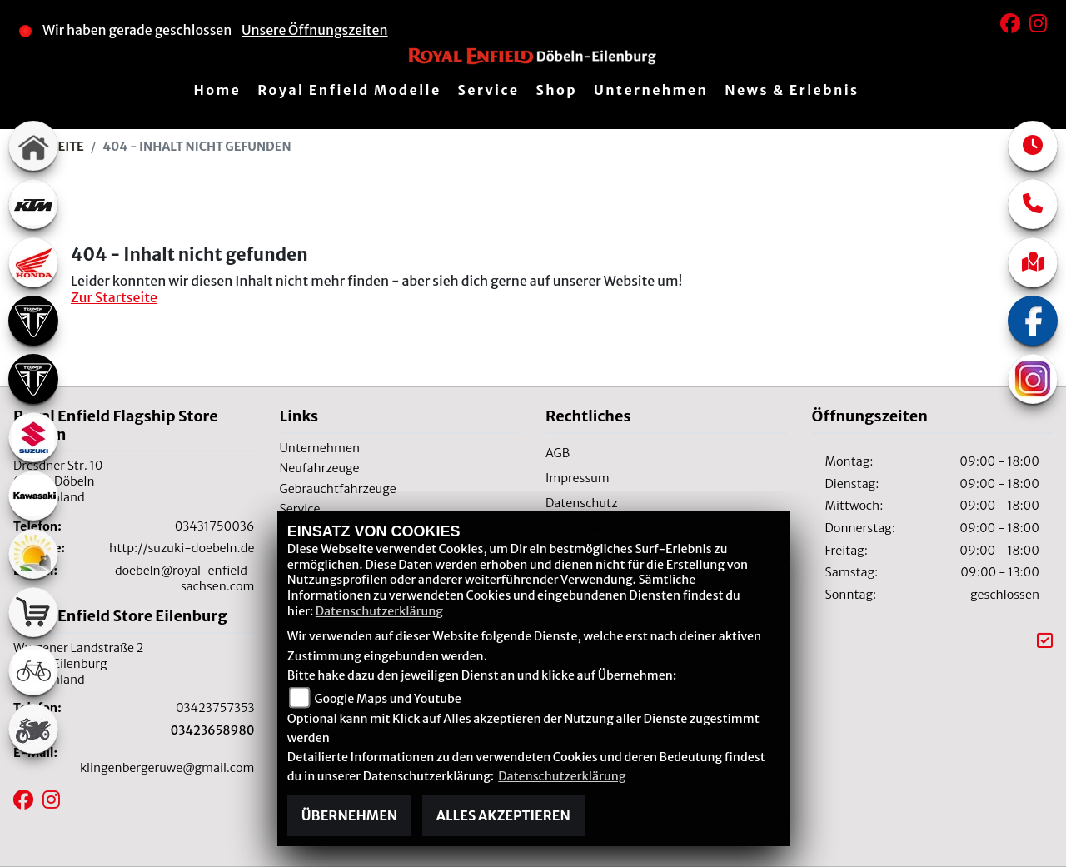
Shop (556, 90)
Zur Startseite (114, 297)
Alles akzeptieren (503, 815)
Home (217, 90)
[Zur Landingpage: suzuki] (33, 437)
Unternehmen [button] (651, 90)
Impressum (577, 478)
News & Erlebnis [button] (792, 90)
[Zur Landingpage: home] (33, 146)
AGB (557, 453)
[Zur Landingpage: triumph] (33, 321)
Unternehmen (320, 448)
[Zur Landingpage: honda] (33, 262)
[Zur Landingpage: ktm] (33, 204)
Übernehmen (349, 815)
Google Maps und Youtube (387, 698)
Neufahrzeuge (320, 468)
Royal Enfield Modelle (349, 90)
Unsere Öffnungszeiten (315, 30)
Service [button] (489, 90)
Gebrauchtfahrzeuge (338, 488)
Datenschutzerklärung (379, 611)
